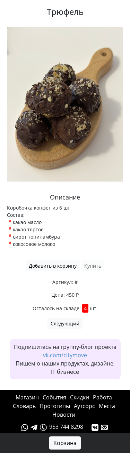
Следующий (65, 323)
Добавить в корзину (53, 265)
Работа (102, 397)
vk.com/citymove (65, 355)
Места (107, 406)
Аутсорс (84, 406)
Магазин (27, 397)
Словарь (24, 406)
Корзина (65, 443)
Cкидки (79, 397)
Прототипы (55, 406)
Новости (63, 414)
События (54, 397)
